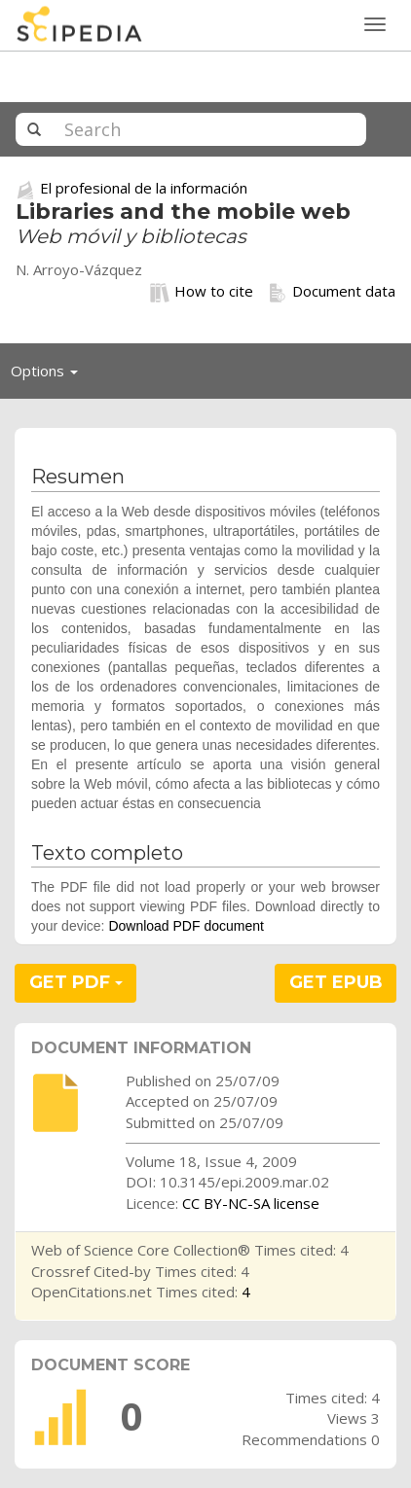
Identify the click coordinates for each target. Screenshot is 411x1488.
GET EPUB (336, 982)
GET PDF (76, 982)
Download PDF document (186, 926)
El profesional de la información (143, 187)
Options (50, 375)
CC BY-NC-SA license (250, 1203)
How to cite (201, 291)
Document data (331, 291)
